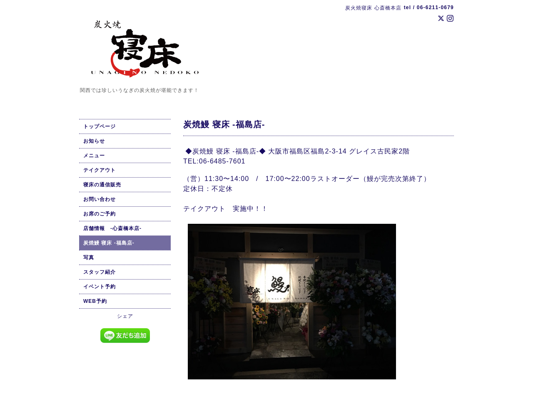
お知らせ (94, 141)
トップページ (99, 126)
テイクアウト (99, 170)
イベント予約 (99, 287)
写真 (88, 257)
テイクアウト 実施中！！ (226, 208)
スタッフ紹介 (99, 272)
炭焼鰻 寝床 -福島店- (108, 243)
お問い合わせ (99, 199)
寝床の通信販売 (102, 185)
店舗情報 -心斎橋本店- (112, 228)
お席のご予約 (99, 214)
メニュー (94, 155)
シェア (125, 316)
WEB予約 (95, 301)
